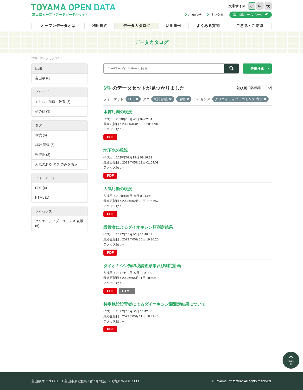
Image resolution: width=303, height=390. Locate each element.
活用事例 (173, 26)
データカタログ (136, 26)
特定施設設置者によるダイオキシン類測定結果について (154, 304)
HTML (127, 291)
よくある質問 (208, 26)
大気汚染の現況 (117, 189)
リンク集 (217, 14)
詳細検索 (257, 68)
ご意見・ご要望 (249, 26)
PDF (110, 137)
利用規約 (99, 26)
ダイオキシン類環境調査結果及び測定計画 (142, 266)
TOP (34, 58)
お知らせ (195, 14)
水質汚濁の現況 (117, 112)
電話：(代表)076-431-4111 (119, 381)
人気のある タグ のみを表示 (56, 164)
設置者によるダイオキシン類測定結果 (138, 227)
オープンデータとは (58, 26)
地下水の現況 (115, 150)
